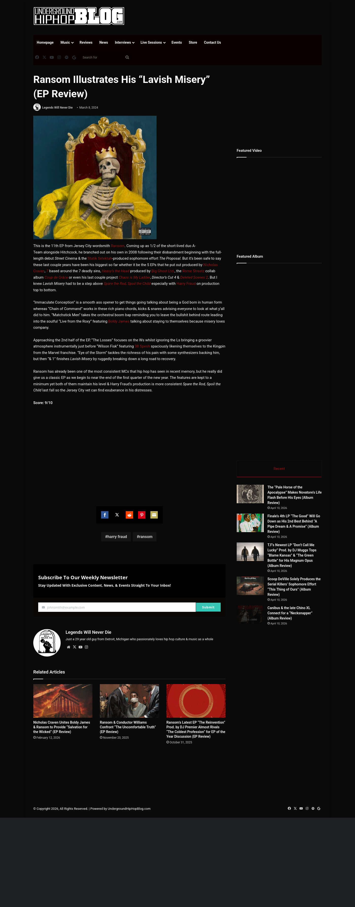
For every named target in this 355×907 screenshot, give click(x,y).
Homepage (45, 42)
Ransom (117, 246)
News (103, 42)
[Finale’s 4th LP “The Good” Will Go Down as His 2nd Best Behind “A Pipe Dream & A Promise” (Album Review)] (250, 523)
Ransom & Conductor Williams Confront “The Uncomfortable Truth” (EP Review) (128, 727)
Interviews (123, 42)
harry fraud (117, 536)
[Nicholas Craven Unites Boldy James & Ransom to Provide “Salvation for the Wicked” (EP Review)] (62, 700)
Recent (279, 468)
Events (177, 42)
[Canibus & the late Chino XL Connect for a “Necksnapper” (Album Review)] (264, 639)
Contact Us (212, 42)
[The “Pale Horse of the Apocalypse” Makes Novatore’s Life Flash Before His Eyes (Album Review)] (250, 494)
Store (193, 42)
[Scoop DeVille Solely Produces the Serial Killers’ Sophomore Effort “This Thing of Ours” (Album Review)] (264, 595)
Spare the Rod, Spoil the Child (127, 283)
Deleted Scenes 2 (194, 277)
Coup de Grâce (56, 277)
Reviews (86, 42)
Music (65, 42)
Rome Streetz (193, 271)
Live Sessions (151, 42)
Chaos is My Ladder (134, 277)
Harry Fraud (186, 283)
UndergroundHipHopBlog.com (129, 841)
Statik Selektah (100, 258)
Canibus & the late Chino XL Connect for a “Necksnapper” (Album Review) (307, 633)
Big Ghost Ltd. (163, 271)
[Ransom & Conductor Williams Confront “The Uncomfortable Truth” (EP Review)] (129, 700)
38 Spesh (142, 346)
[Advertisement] (227, 16)
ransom (145, 536)
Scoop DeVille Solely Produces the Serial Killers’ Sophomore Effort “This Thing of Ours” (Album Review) (308, 594)
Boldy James (118, 321)
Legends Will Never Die (57, 107)
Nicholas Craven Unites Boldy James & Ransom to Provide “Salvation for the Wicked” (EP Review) (61, 727)
